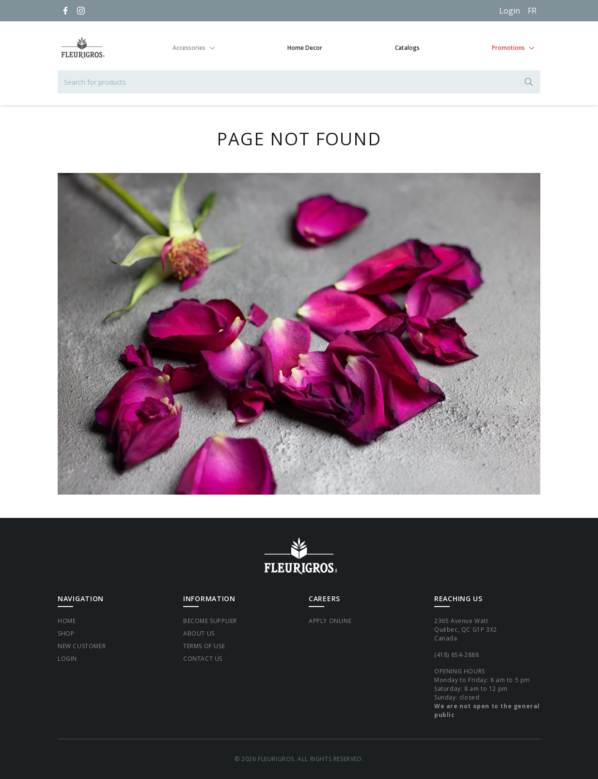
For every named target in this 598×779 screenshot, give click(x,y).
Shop (66, 633)
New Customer (82, 646)
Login (509, 10)
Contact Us (202, 658)
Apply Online (330, 621)
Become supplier (210, 621)
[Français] (532, 10)
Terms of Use (204, 646)
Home (67, 621)
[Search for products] (299, 81)
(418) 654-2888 (456, 655)
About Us (199, 633)
